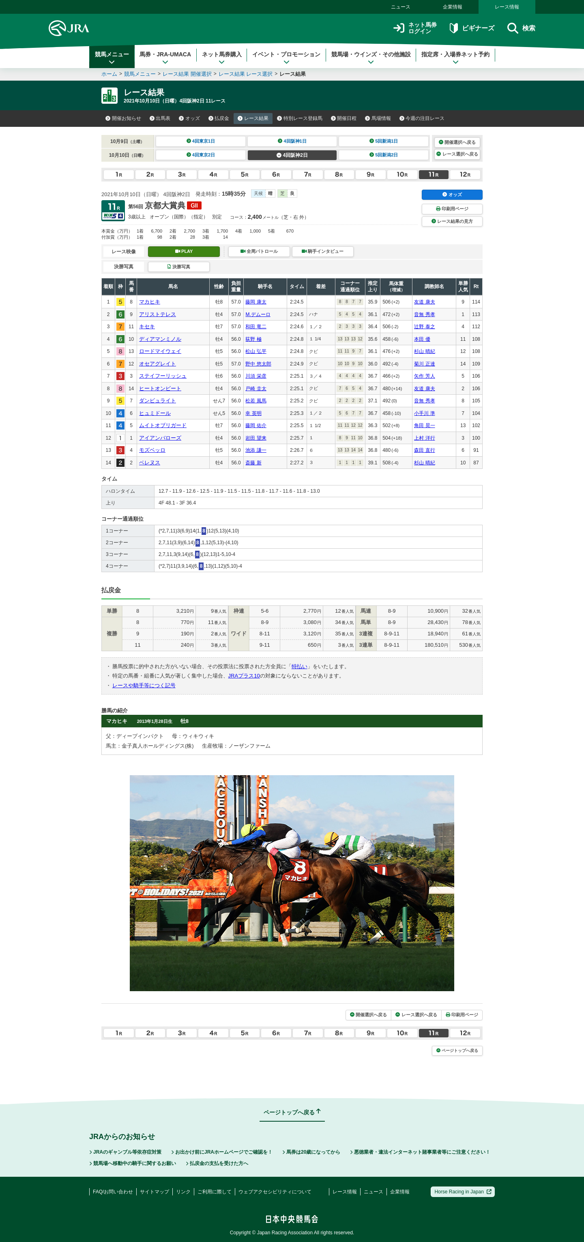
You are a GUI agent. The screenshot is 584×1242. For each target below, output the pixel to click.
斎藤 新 (253, 463)
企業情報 (452, 7)
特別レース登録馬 (299, 118)
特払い (299, 666)
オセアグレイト (157, 364)
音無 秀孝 (424, 314)
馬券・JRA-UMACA (165, 58)
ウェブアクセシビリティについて (274, 1192)
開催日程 (344, 118)
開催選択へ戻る (457, 142)
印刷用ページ (452, 208)
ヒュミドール (155, 413)
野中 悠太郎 (258, 364)
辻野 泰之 (424, 326)
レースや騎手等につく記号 (144, 685)
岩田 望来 (255, 438)
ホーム (109, 74)
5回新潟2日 (383, 154)
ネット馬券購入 (222, 58)
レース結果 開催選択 (187, 74)
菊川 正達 (424, 364)
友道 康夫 (424, 302)
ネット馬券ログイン (415, 28)
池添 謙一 (255, 450)
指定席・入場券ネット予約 (455, 58)
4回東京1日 (201, 141)
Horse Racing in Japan (463, 1192)
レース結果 (253, 118)
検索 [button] (521, 28)
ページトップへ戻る (457, 1050)
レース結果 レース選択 (246, 74)
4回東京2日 (201, 154)
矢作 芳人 (424, 376)
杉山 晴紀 (424, 351)
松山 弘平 (255, 351)
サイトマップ (154, 1192)
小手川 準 (424, 413)
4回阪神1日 (292, 141)
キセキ (147, 326)
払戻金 (219, 118)
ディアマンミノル (160, 339)
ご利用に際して (215, 1192)
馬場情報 (378, 118)
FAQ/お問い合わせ (113, 1192)
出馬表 (160, 118)
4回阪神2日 (292, 155)
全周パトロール (259, 251)
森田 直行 (424, 450)
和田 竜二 (255, 326)
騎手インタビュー (323, 251)
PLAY (184, 251)
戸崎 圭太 (255, 388)
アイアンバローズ (160, 438)
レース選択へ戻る (457, 154)
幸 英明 (253, 413)
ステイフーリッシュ (163, 376)
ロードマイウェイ (160, 351)
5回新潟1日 (383, 141)
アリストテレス (157, 314)
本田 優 (422, 339)
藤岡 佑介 (255, 425)
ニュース (400, 7)
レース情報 (507, 7)
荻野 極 (253, 339)
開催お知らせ (123, 118)
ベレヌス (149, 463)
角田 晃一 (424, 425)
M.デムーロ (257, 314)
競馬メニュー (112, 58)
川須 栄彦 (255, 376)
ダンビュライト (157, 401)
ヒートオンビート (160, 388)
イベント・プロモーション (286, 58)
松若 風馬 (255, 401)
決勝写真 (178, 266)
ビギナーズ (472, 28)
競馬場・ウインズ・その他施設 (371, 58)
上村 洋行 (424, 438)
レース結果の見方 (452, 221)
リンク (183, 1192)
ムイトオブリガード (163, 425)
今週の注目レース (422, 118)
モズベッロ (152, 450)
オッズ (189, 118)
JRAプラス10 (244, 676)
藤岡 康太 (255, 302)
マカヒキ (149, 302)
